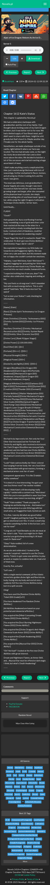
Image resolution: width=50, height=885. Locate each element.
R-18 (7, 820)
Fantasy (29, 768)
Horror (30, 787)
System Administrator (27, 831)
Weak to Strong (33, 843)
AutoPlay (11, 64)
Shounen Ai (39, 787)
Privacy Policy (18, 879)
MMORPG (41, 831)
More (25, 861)
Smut (39, 779)
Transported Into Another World (24, 835)
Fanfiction (26, 794)
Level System (39, 820)
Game (42, 794)
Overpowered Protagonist (22, 820)
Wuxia (41, 783)
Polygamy (27, 847)
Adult (18, 771)
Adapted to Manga (25, 858)
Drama (31, 790)
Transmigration (14, 802)
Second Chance (10, 831)
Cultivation (39, 824)
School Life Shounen (33, 802)
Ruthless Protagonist (16, 854)
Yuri (23, 787)
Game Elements (27, 824)
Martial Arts (19, 768)
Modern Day (36, 827)
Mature (40, 771)
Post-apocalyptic (31, 850)
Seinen (16, 787)
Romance (9, 771)
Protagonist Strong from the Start (20, 839)
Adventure (38, 775)
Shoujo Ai (10, 798)
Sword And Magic (15, 847)
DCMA (18, 875)
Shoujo (35, 794)
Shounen (10, 790)
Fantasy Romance (24, 806)
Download (34, 58)
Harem (10, 768)
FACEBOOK (14, 706)
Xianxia (29, 775)
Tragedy (39, 790)
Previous (11, 72)
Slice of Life (9, 783)
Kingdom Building (12, 824)
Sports (17, 794)
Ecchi (24, 771)
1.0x (14, 58)
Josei (18, 779)
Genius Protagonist (34, 854)
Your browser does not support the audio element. (23, 50)
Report (27, 72)
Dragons (12, 827)
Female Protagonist (17, 843)
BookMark (8, 81)
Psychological (21, 790)
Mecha (11, 779)
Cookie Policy (29, 875)
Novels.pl (7, 3)
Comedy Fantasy (37, 798)
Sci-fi (9, 775)
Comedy (32, 771)
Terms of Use (32, 879)
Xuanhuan (38, 768)
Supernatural (21, 783)
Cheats (38, 839)
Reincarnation (17, 850)
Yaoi (15, 775)
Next (41, 72)
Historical (8, 794)
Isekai (18, 798)
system (25, 798)
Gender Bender (28, 779)
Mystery (9, 787)
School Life (33, 783)
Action (21, 775)
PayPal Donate (15, 704)
